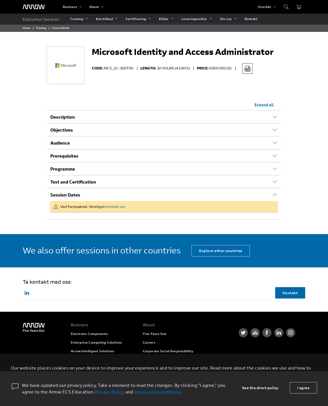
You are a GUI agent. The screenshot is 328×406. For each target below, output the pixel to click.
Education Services (41, 19)
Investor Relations (157, 359)
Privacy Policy (109, 392)
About (94, 7)
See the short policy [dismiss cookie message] (260, 387)
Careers (149, 342)
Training (76, 19)
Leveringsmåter (194, 19)
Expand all (264, 104)
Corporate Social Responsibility (168, 351)
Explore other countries (220, 250)
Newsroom (151, 368)
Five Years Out (155, 334)
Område (264, 7)
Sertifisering (136, 19)
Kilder (164, 19)
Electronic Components (89, 334)
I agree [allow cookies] (303, 387)
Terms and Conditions (157, 392)
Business (70, 7)
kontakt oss (116, 206)
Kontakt (251, 19)
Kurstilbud (104, 19)
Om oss (226, 19)
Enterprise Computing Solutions (96, 342)
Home (27, 28)
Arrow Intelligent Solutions (92, 351)
